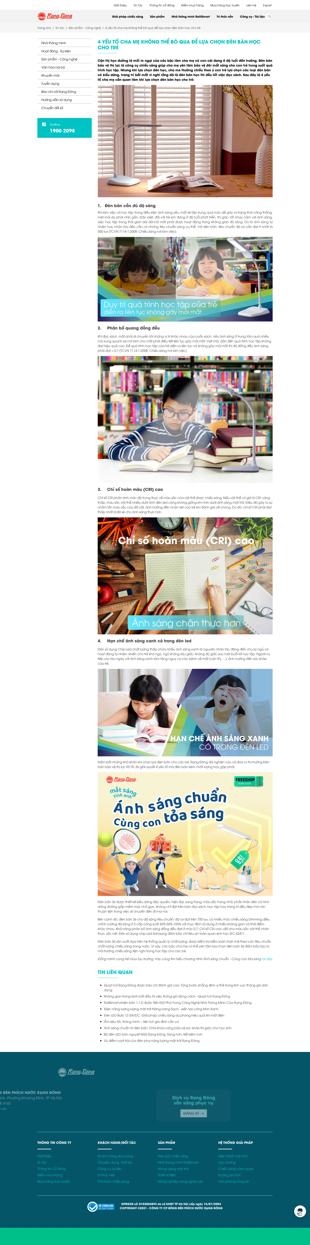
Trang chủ (44, 28)
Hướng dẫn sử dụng (56, 99)
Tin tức (138, 5)
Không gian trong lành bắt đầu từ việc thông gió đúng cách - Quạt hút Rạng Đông (167, 996)
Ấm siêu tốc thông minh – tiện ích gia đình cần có (141, 1021)
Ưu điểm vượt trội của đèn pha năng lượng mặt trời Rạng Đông (151, 1040)
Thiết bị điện (167, 1175)
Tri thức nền (225, 16)
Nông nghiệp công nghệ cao (180, 1181)
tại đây (267, 959)
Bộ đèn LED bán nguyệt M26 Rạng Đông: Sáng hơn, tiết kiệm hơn (153, 1034)
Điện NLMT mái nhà (233, 1156)
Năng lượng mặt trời (173, 1168)
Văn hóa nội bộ (53, 67)
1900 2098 (62, 130)
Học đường (226, 1162)
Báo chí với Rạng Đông (58, 91)
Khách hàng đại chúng (115, 1156)
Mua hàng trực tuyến (225, 5)
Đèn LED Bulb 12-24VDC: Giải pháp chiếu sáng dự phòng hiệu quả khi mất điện (164, 1015)
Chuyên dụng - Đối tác (115, 1162)
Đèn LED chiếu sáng (173, 1156)
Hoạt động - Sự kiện (56, 51)
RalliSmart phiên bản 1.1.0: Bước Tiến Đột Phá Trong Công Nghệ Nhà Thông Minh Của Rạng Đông (177, 1002)
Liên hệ (251, 5)
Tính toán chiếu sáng (113, 1181)
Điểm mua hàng (192, 5)
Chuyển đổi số (52, 108)
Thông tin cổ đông (161, 5)
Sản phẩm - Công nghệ (59, 59)
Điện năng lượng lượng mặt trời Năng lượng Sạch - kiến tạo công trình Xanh (161, 1009)
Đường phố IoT (229, 1175)
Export (267, 5)
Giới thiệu (120, 5)
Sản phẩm (157, 16)
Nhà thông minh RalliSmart (191, 16)
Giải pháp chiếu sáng (127, 16)
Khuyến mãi (50, 75)
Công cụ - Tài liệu (252, 16)
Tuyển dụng (50, 83)
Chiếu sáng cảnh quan (236, 1168)
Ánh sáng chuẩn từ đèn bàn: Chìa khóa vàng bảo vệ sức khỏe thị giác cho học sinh (168, 1028)
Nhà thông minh (53, 43)
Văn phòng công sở (233, 1181)
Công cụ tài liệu (110, 1168)
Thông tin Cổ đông (51, 1168)
